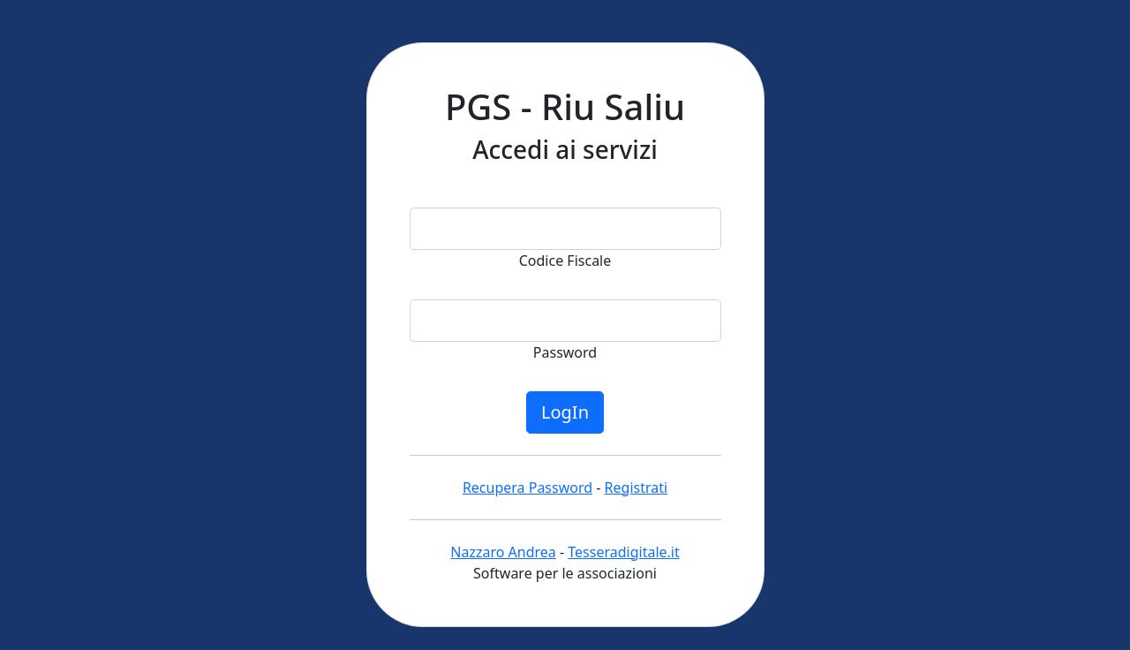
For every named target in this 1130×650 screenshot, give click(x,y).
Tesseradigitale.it (623, 552)
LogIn (565, 412)
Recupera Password (527, 487)
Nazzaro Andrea (503, 552)
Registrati (636, 487)
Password (565, 352)
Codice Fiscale (565, 260)
